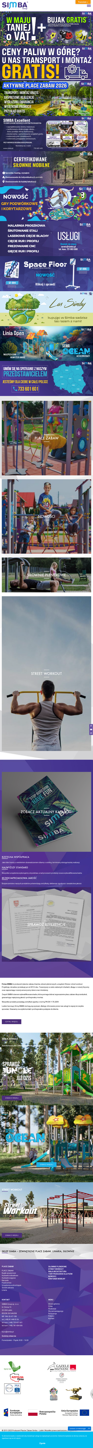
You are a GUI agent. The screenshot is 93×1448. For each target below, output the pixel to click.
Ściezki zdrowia (8, 1288)
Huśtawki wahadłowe (10, 1275)
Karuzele (5, 1280)
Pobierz (51, 1316)
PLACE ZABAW (7, 1271)
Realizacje (52, 1309)
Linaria (4, 1290)
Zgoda (42, 1443)
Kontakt (51, 1318)
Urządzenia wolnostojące (11, 1285)
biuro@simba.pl (8, 1332)
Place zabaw (8, 1266)
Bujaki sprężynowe (9, 1273)
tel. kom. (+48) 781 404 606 (12, 1326)
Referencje (52, 1314)
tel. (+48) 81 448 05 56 (10, 1319)
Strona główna (54, 1304)
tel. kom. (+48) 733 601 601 (12, 1322)
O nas (50, 1306)
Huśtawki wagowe (9, 1278)
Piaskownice (6, 1283)
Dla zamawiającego (55, 1311)
